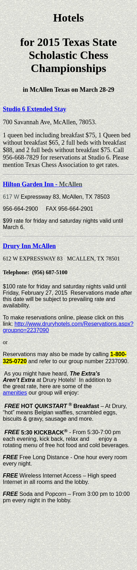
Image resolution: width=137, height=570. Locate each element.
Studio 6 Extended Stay (34, 109)
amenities (15, 393)
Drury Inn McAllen (29, 246)
